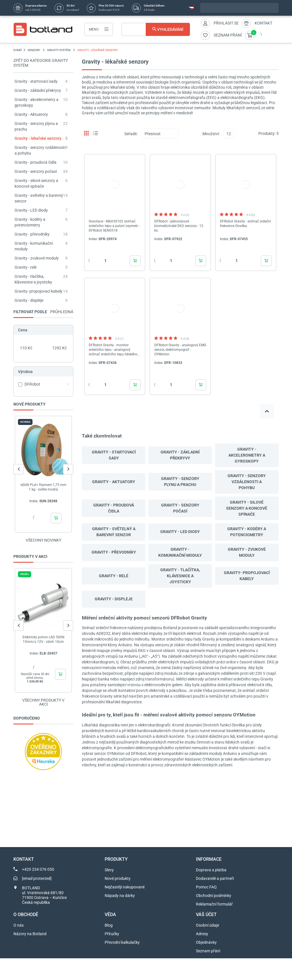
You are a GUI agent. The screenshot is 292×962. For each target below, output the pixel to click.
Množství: (211, 133)
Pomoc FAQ (206, 890)
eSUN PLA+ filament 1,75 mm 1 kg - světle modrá (43, 487)
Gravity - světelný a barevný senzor (113, 531)
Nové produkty (118, 882)
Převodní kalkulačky (122, 946)
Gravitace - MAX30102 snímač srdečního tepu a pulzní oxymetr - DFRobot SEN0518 (114, 225)
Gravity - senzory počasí (36, 171)
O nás (18, 929)
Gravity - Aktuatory (31, 114)
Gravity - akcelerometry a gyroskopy (246, 455)
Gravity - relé (25, 267)
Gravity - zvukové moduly (37, 258)
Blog (109, 929)
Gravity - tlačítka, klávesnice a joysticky (180, 576)
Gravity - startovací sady (36, 81)
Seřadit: (131, 133)
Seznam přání (208, 954)
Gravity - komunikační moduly (180, 552)
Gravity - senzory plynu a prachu (180, 481)
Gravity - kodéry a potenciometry (246, 531)
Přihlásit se (226, 23)
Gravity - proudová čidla (35, 162)
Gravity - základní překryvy (38, 90)
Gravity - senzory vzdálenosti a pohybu (247, 481)
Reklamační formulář (214, 908)
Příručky (112, 937)
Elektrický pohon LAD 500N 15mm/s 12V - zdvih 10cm (43, 639)
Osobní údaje (207, 929)
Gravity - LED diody (31, 210)
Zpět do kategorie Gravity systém (40, 63)
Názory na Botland (29, 937)
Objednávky (206, 946)
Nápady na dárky (120, 899)
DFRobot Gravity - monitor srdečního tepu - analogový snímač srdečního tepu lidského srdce (113, 350)
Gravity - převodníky (32, 234)
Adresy (202, 937)
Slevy (109, 873)
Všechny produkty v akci (43, 706)
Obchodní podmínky (213, 899)
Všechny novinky (43, 540)
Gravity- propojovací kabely (38, 291)
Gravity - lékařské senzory (38, 138)
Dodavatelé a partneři (215, 882)
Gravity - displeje (29, 300)
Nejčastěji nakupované (125, 890)
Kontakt (263, 23)
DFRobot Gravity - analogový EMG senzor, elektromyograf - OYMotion (180, 349)
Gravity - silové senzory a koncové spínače (246, 508)
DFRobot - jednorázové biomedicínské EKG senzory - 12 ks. (178, 225)
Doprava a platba (211, 873)
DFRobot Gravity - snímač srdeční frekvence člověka (245, 223)
